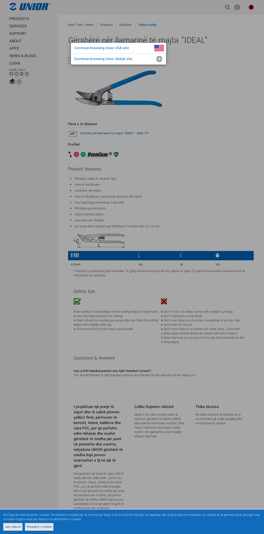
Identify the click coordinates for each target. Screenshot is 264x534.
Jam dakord (13, 527)
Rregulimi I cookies (39, 527)
